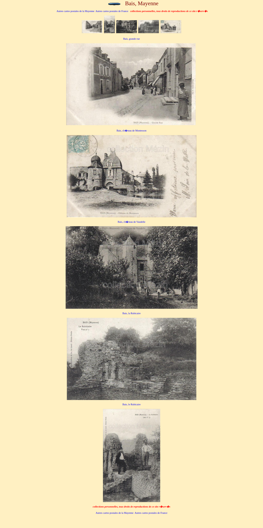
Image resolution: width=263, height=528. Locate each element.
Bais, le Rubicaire (131, 404)
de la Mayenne (75, 11)
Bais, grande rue (131, 38)
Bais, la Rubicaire (131, 313)
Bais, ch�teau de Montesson (131, 130)
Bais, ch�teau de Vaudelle (131, 221)
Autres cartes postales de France (111, 11)
